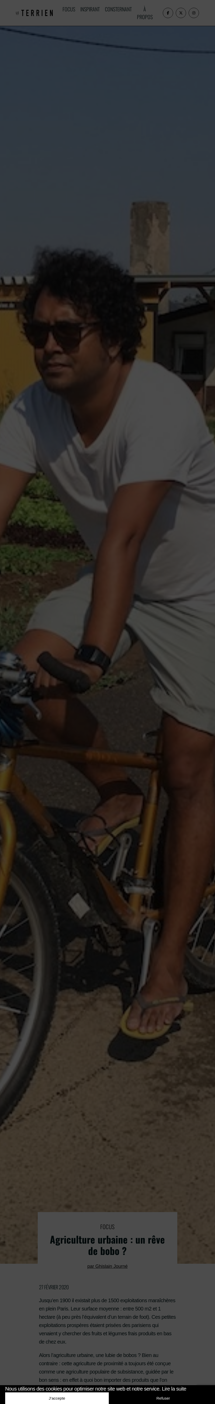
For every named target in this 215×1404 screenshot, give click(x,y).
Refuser (163, 1398)
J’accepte (57, 1398)
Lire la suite (174, 1389)
